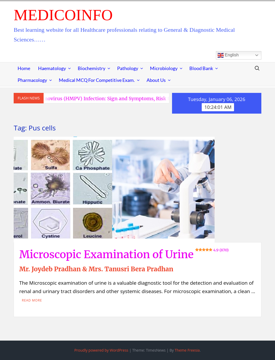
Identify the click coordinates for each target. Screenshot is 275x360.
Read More (32, 300)
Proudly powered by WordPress (101, 350)
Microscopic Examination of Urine (124, 254)
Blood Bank (201, 68)
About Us (156, 80)
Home (24, 68)
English (228, 55)
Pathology (127, 68)
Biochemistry (91, 68)
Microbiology (164, 68)
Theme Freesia (187, 350)
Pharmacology (32, 80)
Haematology (52, 68)
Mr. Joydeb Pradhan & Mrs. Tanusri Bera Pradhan (96, 269)
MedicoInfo (63, 15)
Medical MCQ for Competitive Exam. (97, 80)
